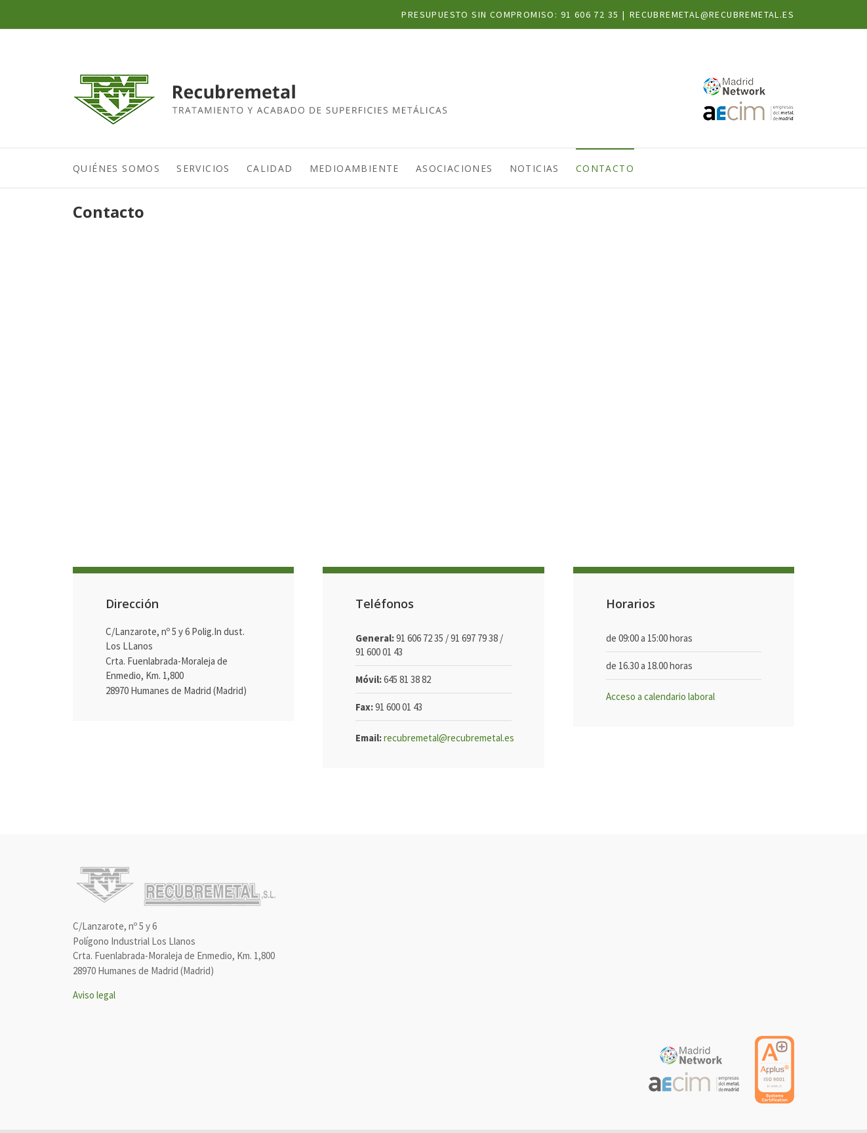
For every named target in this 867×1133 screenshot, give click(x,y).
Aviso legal (94, 995)
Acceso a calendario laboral (660, 696)
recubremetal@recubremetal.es (712, 14)
